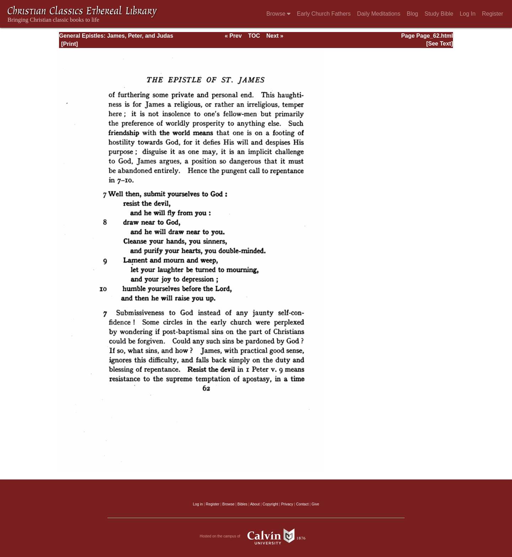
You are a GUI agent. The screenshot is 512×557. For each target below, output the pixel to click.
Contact (302, 504)
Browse (278, 14)
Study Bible (439, 14)
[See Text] (439, 44)
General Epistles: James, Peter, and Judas (116, 36)
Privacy (287, 504)
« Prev (233, 36)
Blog (412, 14)
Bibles (242, 504)
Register (492, 14)
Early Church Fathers (324, 14)
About (255, 504)
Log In (467, 14)
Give (315, 504)
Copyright (270, 504)
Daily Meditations (378, 14)
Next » (274, 36)
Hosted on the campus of (256, 536)
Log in (198, 504)
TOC (254, 36)
